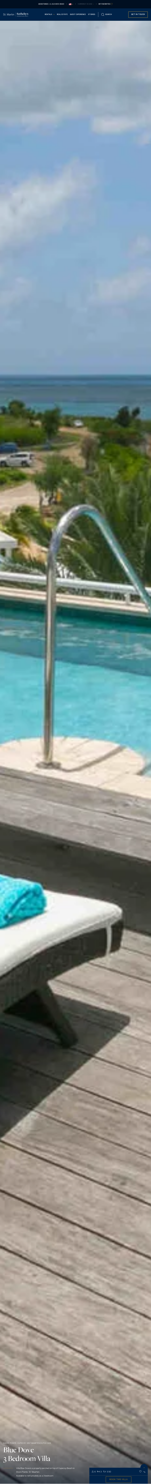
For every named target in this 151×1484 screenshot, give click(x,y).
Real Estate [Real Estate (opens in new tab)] (62, 14)
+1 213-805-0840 (56, 4)
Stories (91, 14)
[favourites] (106, 4)
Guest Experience (78, 14)
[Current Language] (71, 4)
